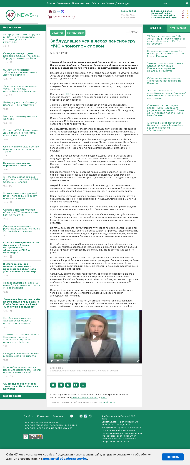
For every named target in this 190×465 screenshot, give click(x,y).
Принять (173, 456)
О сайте (28, 416)
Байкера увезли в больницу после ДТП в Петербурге (22, 106)
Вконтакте (71, 416)
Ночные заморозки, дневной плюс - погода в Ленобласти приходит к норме (22, 198)
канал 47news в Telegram (84, 397)
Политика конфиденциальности (42, 422)
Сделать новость (63, 17)
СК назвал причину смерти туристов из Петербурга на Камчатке (164, 80)
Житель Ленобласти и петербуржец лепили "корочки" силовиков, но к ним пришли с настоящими (166, 94)
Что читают (178, 28)
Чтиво (110, 3)
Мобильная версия (50, 11)
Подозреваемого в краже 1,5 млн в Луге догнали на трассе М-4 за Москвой (22, 287)
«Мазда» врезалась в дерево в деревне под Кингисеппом (22, 357)
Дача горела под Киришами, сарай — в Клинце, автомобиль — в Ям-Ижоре (22, 91)
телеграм (58, 11)
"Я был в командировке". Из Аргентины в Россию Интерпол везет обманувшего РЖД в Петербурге (166, 40)
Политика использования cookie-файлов (47, 428)
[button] (53, 385)
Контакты (43, 416)
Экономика (63, 3)
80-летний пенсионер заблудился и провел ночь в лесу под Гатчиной (22, 74)
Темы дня (155, 28)
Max (90, 416)
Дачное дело (123, 3)
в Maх (104, 397)
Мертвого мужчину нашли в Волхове (22, 119)
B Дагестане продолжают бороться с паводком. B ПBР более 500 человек (22, 181)
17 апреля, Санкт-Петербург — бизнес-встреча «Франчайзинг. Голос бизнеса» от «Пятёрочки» (166, 126)
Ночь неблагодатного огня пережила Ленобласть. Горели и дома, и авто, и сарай (22, 372)
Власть (51, 3)
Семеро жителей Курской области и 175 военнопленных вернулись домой (22, 214)
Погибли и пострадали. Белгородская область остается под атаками (22, 323)
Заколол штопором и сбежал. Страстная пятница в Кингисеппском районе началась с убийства (22, 341)
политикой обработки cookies (65, 459)
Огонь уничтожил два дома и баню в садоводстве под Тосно (22, 151)
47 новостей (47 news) (116, 416)
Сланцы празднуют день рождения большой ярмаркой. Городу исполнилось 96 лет (22, 58)
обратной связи (106, 402)
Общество (98, 3)
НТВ (68, 94)
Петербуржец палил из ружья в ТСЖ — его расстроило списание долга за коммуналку (22, 40)
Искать (187, 3)
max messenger (62, 11)
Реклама (58, 416)
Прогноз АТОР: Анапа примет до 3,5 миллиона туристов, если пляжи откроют (22, 135)
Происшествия (81, 3)
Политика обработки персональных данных (50, 425)
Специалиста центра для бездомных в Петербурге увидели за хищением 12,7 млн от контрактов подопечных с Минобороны (165, 110)
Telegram (85, 416)
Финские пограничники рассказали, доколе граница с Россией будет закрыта (22, 231)
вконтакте (54, 11)
